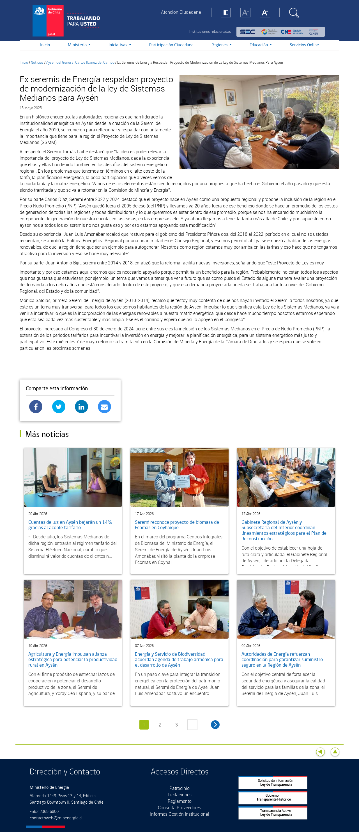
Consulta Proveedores (179, 807)
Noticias (37, 62)
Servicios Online (304, 45)
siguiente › (215, 724)
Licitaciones (180, 795)
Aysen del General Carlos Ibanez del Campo (80, 62)
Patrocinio (179, 788)
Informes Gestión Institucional (179, 814)
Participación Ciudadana (171, 45)
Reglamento (180, 801)
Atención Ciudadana (181, 12)
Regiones (221, 45)
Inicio (45, 45)
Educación (261, 45)
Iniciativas (120, 45)
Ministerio (79, 45)
